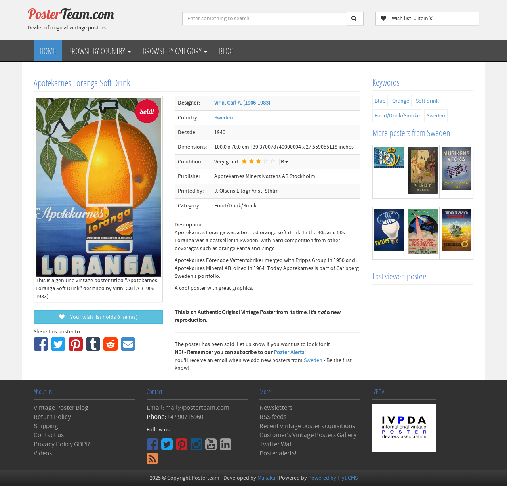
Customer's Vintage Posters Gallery (307, 435)
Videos (43, 453)
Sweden (223, 117)
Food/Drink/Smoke (397, 115)
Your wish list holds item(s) (98, 317)
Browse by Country (99, 51)
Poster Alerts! (290, 352)
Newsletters (275, 408)
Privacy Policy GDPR (62, 444)
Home (48, 51)
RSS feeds (272, 417)
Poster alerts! (278, 453)
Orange (400, 101)
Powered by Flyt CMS (333, 478)
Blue (380, 101)
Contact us (49, 435)
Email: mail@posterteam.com (188, 408)
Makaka (266, 478)
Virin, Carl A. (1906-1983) (242, 103)
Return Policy (52, 417)
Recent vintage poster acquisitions (307, 426)
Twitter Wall (276, 444)
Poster (71, 14)
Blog (226, 51)
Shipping (46, 426)
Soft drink (427, 101)
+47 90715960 (185, 417)
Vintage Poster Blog (61, 408)
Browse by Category (175, 51)
